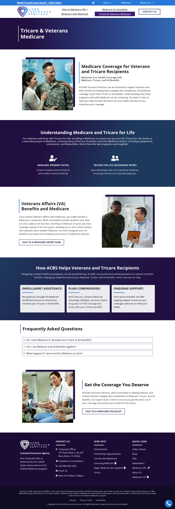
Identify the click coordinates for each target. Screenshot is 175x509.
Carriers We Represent (105, 458)
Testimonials (100, 449)
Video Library (139, 449)
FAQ (134, 458)
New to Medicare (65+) (74, 9)
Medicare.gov (141, 491)
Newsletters (138, 463)
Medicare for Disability (115, 9)
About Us (137, 472)
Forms (97, 472)
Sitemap (72, 500)
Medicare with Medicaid (74, 14)
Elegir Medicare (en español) (110, 467)
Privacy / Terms (86, 500)
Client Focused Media (118, 504)
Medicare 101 (140, 477)
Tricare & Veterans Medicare (115, 14)
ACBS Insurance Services (72, 504)
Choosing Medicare (105, 463)
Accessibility (101, 500)
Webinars (126, 2)
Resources (147, 3)
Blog (134, 453)
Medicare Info (141, 467)
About (107, 3)
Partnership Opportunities (107, 453)
